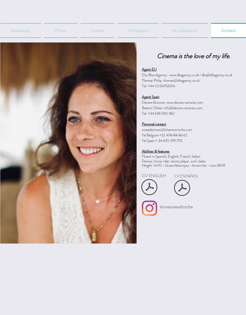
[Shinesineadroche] (149, 208)
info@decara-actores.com (183, 108)
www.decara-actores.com (185, 102)
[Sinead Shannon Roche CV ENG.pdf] (149, 187)
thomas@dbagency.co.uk (181, 80)
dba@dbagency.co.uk (217, 75)
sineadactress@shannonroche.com (167, 129)
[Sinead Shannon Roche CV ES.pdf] (182, 188)
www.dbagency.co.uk (184, 75)
